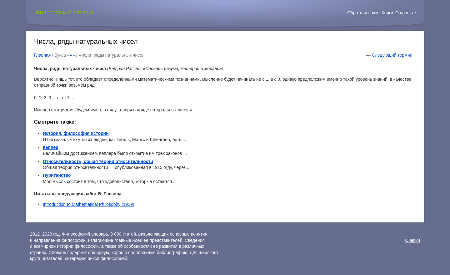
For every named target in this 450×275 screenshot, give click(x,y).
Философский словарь (65, 12)
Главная (42, 55)
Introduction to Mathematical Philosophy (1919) (88, 204)
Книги (387, 12)
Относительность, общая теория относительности (98, 161)
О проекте (405, 12)
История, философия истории (76, 133)
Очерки (412, 240)
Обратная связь (363, 12)
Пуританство (57, 175)
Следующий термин (392, 55)
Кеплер (50, 147)
